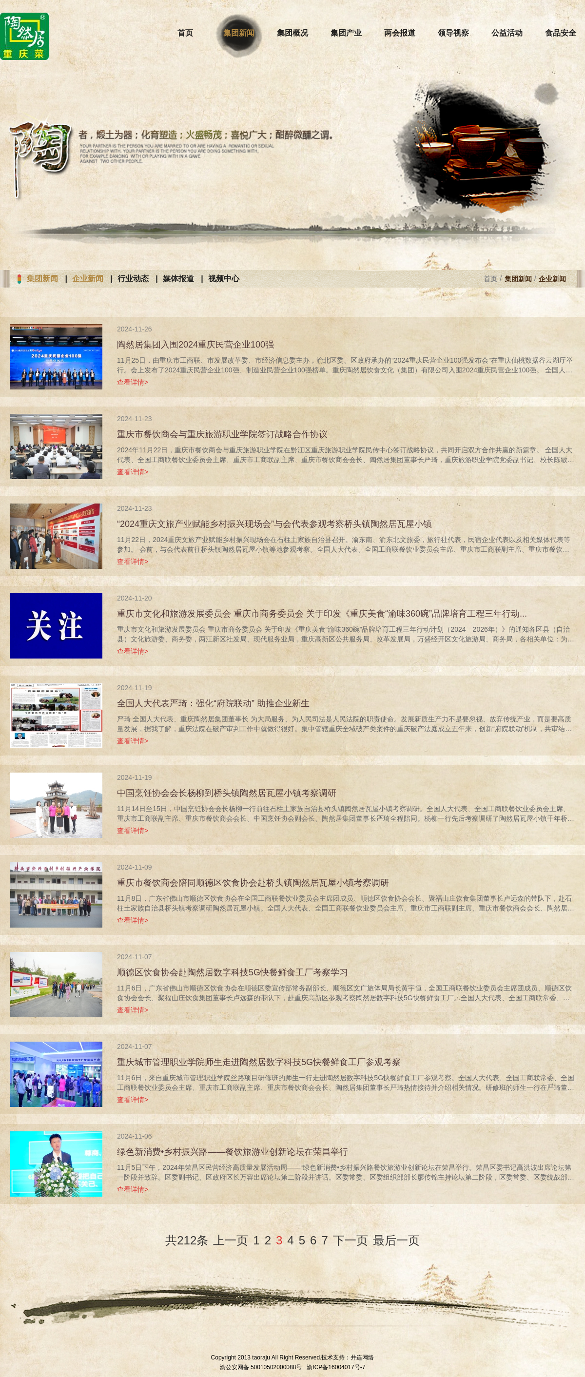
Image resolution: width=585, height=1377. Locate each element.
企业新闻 (87, 278)
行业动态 (133, 278)
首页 (490, 279)
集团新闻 (42, 278)
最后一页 (396, 1240)
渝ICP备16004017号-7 (336, 1367)
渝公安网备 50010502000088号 (261, 1367)
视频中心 (223, 278)
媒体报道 (178, 278)
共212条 (186, 1240)
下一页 (350, 1240)
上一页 (230, 1240)
